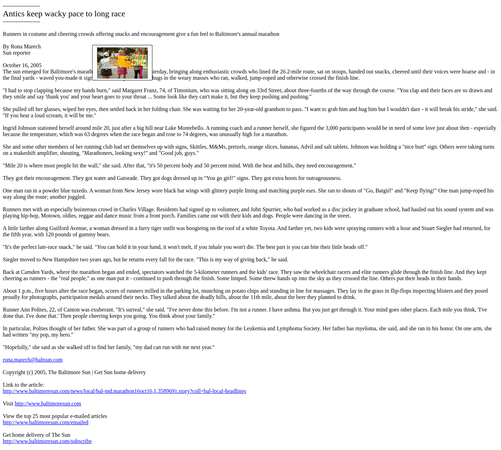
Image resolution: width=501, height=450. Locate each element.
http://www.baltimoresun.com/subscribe (47, 441)
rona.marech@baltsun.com (33, 360)
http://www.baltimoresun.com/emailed (45, 422)
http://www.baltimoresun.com (48, 403)
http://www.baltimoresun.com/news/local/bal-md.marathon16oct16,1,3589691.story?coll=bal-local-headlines (124, 391)
